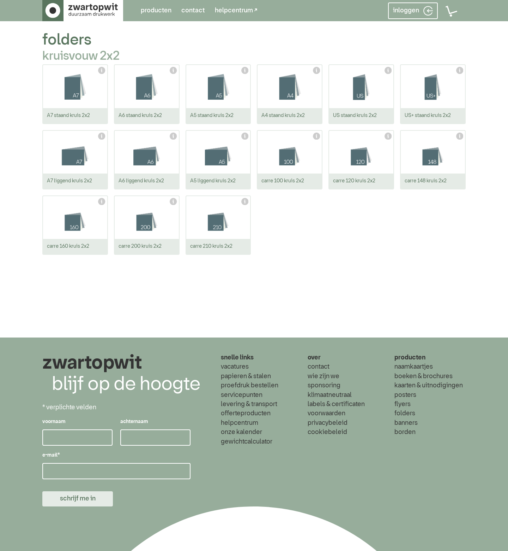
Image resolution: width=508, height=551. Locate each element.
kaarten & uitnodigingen (428, 385)
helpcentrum (239, 423)
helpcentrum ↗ (236, 10)
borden (405, 432)
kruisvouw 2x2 (81, 56)
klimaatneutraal (330, 395)
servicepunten (241, 395)
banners (406, 423)
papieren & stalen (246, 376)
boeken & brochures (423, 376)
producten (156, 10)
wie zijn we (323, 376)
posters (405, 395)
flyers (402, 404)
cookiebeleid (327, 432)
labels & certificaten (336, 404)
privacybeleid (327, 423)
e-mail (51, 455)
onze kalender (241, 432)
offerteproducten (246, 414)
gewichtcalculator (246, 442)
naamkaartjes (413, 367)
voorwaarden (326, 414)
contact (193, 10)
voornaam (54, 422)
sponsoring (324, 385)
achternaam (134, 422)
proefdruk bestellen (249, 385)
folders (66, 40)
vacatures (235, 367)
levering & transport (249, 404)
